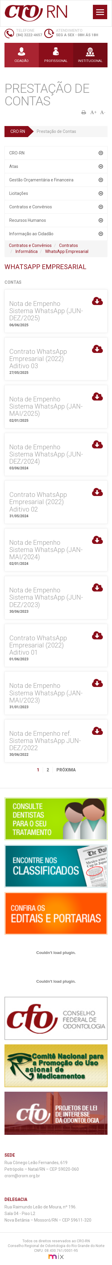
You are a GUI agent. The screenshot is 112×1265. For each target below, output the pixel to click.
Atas (13, 166)
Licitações (18, 193)
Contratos (68, 245)
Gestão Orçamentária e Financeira (41, 180)
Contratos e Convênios (30, 206)
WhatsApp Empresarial (66, 251)
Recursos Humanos (27, 220)
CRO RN (17, 131)
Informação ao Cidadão (31, 233)
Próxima (66, 770)
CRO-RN (16, 153)
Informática (27, 251)
